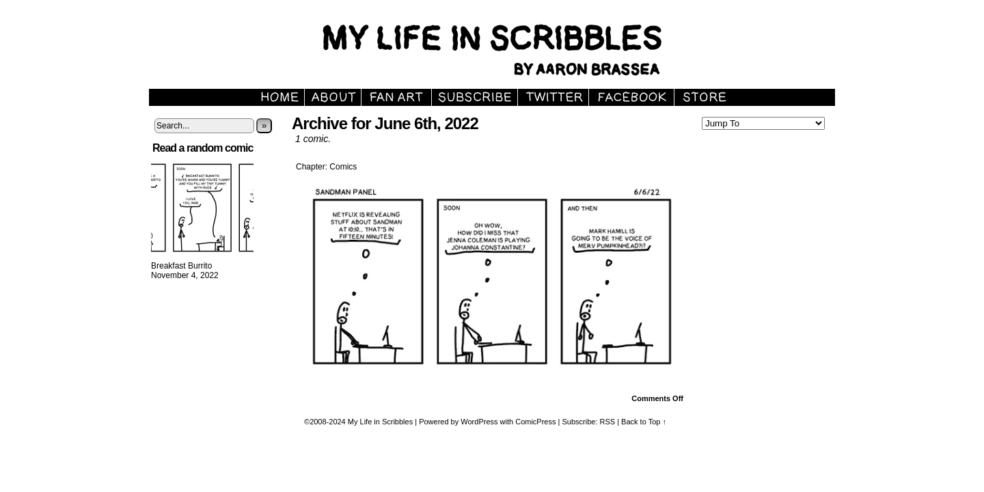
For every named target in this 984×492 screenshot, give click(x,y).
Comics (343, 167)
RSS (608, 422)
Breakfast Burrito (181, 266)
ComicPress (535, 422)
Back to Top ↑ (643, 422)
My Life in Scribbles (507, 48)
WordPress (479, 422)
